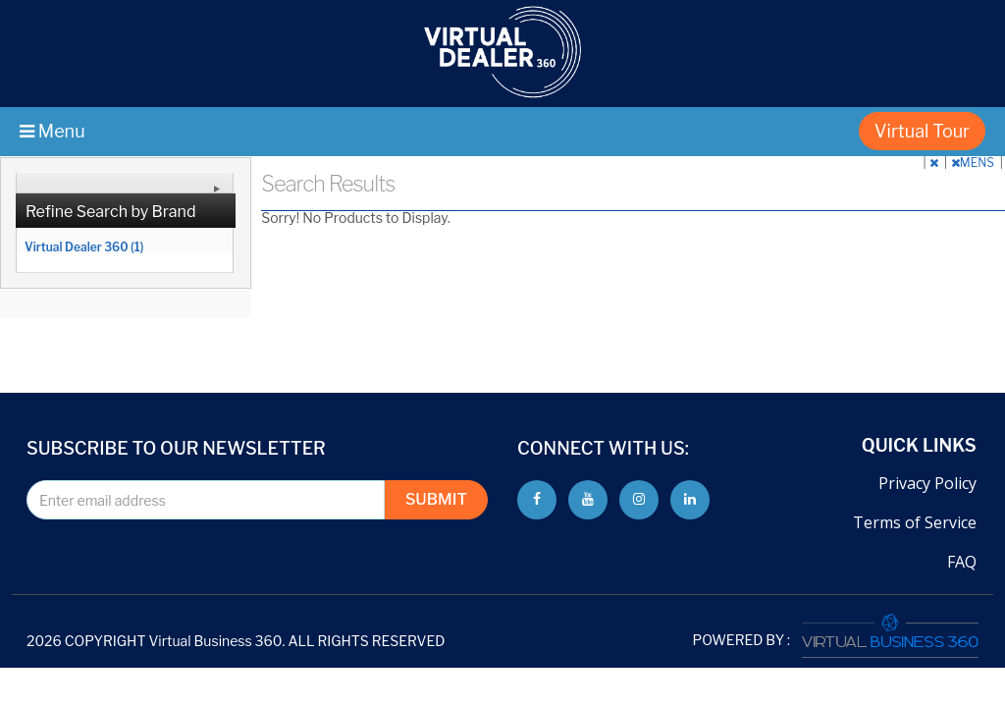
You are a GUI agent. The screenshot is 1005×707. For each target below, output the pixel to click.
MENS (974, 162)
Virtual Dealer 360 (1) (84, 246)
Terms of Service (915, 522)
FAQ (962, 561)
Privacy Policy (927, 483)
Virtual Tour (922, 131)
